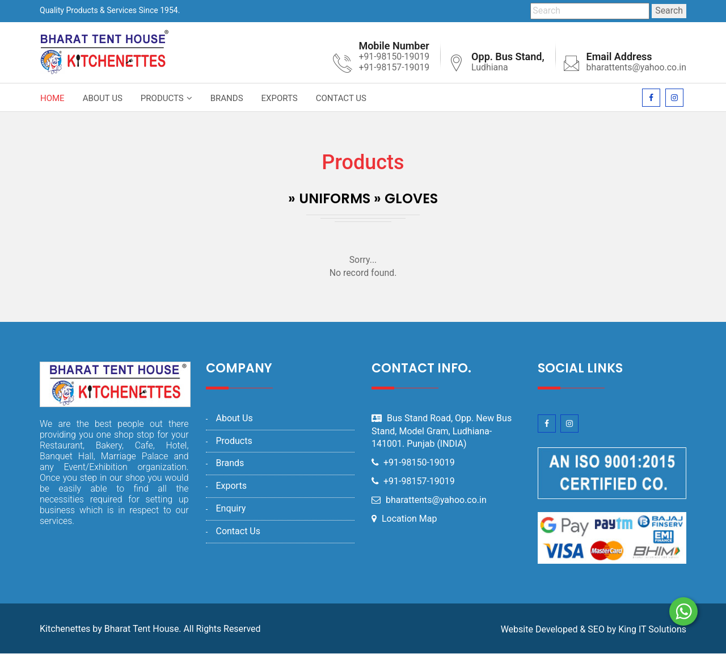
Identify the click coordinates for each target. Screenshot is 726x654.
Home (52, 98)
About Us (103, 98)
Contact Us (341, 98)
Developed (556, 629)
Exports (279, 98)
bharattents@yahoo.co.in (635, 67)
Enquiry (231, 509)
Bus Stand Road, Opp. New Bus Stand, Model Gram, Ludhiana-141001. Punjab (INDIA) (442, 431)
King (627, 629)
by (611, 629)
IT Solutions (662, 629)
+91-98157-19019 (419, 481)
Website (517, 629)
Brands (226, 98)
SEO (596, 629)
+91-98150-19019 (419, 463)
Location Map (409, 518)
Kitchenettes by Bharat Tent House (109, 629)
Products (162, 98)
